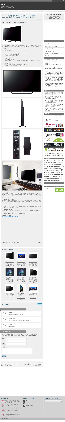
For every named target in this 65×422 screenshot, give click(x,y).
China (57, 162)
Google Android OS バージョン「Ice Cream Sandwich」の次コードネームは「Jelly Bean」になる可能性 (54, 84)
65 (2, 401)
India (49, 170)
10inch (59, 160)
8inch (57, 160)
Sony (17, 243)
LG (60, 170)
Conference (61, 162)
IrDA (51, 170)
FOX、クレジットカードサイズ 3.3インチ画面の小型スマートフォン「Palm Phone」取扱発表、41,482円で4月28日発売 (54, 109)
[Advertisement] (52, 12)
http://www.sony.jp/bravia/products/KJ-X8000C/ (10, 216)
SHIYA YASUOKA (48, 59)
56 (2, 407)
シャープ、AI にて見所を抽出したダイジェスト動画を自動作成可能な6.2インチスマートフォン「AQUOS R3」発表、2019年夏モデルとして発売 (54, 93)
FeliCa (59, 166)
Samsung (54, 176)
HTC (62, 168)
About (6, 0)
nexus (50, 172)
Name (3, 338)
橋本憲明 (46, 71)
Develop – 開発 (47, 51)
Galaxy (55, 168)
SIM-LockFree (50, 178)
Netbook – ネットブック (49, 46)
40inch (6, 243)
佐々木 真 (46, 83)
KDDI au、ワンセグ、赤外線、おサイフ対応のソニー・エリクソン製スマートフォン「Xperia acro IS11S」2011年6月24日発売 (11, 402)
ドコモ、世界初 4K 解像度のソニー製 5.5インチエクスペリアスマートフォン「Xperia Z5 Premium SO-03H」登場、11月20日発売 (10, 365)
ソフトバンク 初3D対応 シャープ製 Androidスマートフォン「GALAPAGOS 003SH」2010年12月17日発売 (11, 409)
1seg (45, 160)
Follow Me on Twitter (28, 406)
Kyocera (57, 170)
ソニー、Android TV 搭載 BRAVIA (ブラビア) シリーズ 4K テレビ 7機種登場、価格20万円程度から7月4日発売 (21, 263)
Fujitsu (50, 168)
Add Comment (39, 303)
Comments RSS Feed (28, 404)
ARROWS (49, 162)
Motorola (47, 172)
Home (2, 0)
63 (2, 405)
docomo (47, 164)
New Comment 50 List (19, 0)
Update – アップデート (49, 53)
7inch (54, 160)
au (55, 162)
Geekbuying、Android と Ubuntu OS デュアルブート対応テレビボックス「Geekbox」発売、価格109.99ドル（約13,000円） (33, 365)
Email (3, 341)
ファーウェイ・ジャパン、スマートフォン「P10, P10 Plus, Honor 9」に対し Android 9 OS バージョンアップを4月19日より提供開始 (54, 105)
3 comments (39, 242)
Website (3, 343)
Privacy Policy (43, 0)
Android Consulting (28, 0)
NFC (52, 172)
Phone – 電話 (47, 43)
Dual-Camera (53, 164)
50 (2, 411)
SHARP (59, 176)
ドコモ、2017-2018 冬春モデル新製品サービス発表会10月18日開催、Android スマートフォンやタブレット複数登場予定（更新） (11, 412)
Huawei (46, 170)
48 (2, 415)
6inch (52, 160)
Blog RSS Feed (27, 401)
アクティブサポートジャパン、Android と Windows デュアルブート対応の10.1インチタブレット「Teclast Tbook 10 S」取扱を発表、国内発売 (54, 72)
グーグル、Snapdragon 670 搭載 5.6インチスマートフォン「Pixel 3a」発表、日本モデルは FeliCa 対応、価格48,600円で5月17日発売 (54, 101)
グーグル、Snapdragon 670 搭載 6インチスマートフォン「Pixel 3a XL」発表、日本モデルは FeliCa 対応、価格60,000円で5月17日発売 (54, 97)
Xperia (58, 180)
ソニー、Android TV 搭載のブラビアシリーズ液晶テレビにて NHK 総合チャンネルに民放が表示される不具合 (33, 296)
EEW (57, 166)
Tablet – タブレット (48, 44)
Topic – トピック (47, 55)
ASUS (52, 162)
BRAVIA (13, 243)
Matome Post (11, 0)
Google (59, 168)
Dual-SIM (52, 166)
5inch (49, 161)
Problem (51, 174)
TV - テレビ (6, 19)
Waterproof (52, 180)
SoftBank (56, 178)
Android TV (10, 243)
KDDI (54, 170)
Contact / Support (36, 0)
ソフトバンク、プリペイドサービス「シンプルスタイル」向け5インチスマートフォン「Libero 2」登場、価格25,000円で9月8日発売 (54, 67)
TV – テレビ (47, 48)
